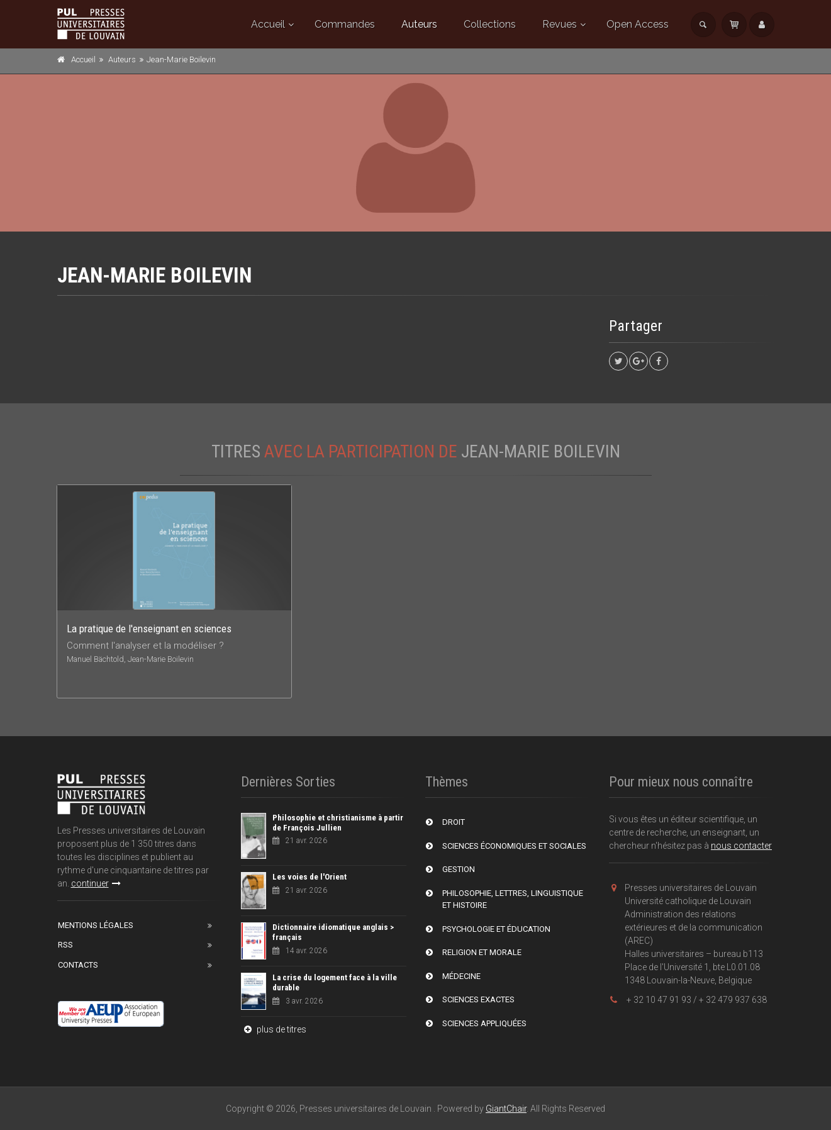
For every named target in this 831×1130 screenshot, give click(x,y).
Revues (559, 24)
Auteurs (419, 24)
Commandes (345, 24)
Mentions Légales (95, 925)
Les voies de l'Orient (309, 876)
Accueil (268, 24)
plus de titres (273, 1029)
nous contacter (741, 846)
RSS (65, 944)
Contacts (78, 965)
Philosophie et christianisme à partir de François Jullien (337, 822)
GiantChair (506, 1109)
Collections (490, 24)
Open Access (637, 24)
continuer (96, 883)
